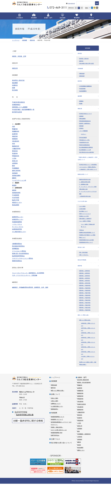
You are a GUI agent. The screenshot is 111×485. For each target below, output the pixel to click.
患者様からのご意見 (84, 217)
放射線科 (15, 173)
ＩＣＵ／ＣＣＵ (17, 224)
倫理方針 (81, 61)
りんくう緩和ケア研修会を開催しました (88, 226)
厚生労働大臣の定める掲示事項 (86, 152)
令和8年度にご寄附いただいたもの (88, 326)
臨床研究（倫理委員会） (85, 124)
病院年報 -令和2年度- (84, 281)
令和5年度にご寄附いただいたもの (88, 340)
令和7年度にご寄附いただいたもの (88, 330)
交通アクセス (55, 440)
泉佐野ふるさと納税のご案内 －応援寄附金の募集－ (87, 364)
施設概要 (15, 82)
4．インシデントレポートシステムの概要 (88, 193)
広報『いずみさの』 (84, 255)
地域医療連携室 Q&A (56, 434)
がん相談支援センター (19, 231)
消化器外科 (80, 408)
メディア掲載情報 (83, 131)
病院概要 (24, 40)
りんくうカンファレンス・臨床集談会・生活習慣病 (28, 273)
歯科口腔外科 (16, 170)
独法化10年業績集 (82, 261)
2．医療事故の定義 (83, 185)
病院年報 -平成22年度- (85, 306)
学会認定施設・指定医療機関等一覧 (23, 109)
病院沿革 (15, 68)
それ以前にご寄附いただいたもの (88, 359)
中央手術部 (15, 197)
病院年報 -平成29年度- (85, 289)
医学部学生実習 (17, 112)
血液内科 (15, 134)
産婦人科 (15, 160)
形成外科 (15, 153)
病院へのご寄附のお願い (83, 316)
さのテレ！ (83, 134)
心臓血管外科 (16, 148)
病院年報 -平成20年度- (85, 311)
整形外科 (15, 151)
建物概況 (81, 101)
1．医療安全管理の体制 (84, 182)
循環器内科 (80, 397)
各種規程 (81, 116)
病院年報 (32, 40)
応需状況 (81, 128)
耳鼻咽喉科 (15, 168)
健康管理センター (17, 217)
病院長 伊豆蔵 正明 (19, 56)
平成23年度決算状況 (18, 102)
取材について (82, 238)
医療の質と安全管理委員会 (20, 253)
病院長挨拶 (81, 76)
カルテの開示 (82, 207)
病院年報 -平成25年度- (85, 299)
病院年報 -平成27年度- (85, 294)
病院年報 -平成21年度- (85, 308)
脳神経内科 (80, 394)
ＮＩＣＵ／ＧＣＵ (17, 226)
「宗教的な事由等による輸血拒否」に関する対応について (87, 159)
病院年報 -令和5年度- (84, 274)
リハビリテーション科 (19, 180)
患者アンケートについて (85, 214)
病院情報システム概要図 (19, 107)
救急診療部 (15, 205)
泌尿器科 (15, 163)
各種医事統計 (16, 104)
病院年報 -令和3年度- (84, 279)
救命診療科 (80, 449)
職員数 (80, 104)
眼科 (13, 165)
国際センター (81, 451)
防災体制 (15, 90)
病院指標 (81, 126)
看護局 (14, 185)
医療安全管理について (83, 175)
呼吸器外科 (15, 156)
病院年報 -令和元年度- (84, 284)
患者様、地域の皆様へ (57, 428)
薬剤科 (14, 190)
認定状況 (80, 81)
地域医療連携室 (17, 222)
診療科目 (15, 85)
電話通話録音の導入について (86, 243)
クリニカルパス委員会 (19, 251)
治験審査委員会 (17, 243)
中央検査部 (15, 195)
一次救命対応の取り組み (85, 197)
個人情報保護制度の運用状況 (86, 148)
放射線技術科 (16, 192)
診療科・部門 (82, 379)
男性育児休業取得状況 (84, 145)
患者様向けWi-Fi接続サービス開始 (87, 235)
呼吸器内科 (80, 400)
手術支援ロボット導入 (84, 140)
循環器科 (15, 138)
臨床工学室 (15, 200)
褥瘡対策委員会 (17, 261)
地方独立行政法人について (85, 114)
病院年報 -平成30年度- (85, 286)
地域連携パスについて (57, 420)
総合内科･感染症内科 (83, 381)
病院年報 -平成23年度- (85, 303)
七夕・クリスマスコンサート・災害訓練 (24, 275)
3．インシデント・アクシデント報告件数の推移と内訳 (88, 188)
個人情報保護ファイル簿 (85, 150)
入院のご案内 (54, 402)
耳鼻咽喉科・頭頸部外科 (84, 435)
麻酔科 (14, 178)
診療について (55, 395)
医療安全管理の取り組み (85, 180)
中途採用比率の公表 (84, 143)
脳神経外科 (15, 146)
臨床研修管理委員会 (18, 256)
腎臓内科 (15, 129)
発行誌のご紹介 (81, 248)
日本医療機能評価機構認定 (85, 86)
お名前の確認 (82, 209)
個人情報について (83, 212)
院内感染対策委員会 (18, 246)
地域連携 (54, 414)
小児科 (14, 158)
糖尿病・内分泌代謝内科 (84, 383)
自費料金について (56, 405)
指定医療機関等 (83, 91)
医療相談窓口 (54, 410)
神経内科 (15, 136)
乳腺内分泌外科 (81, 405)
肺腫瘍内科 (15, 131)
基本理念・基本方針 (84, 58)
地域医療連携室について (57, 418)
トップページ (15, 40)
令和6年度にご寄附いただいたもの (88, 335)
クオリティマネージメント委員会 (22, 258)
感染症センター (17, 202)
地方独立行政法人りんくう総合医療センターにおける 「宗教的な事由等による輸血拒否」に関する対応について (88, 168)
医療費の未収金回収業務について (87, 233)
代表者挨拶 (80, 68)
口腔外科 (79, 438)
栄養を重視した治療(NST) (85, 219)
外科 (13, 143)
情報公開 (80, 109)
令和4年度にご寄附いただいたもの (88, 345)
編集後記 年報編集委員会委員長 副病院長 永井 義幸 (30, 287)
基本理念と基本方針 (18, 80)
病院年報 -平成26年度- (85, 296)
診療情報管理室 (17, 229)
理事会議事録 (82, 119)
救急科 (79, 446)
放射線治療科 (16, 175)
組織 (13, 87)
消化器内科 (15, 141)
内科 (13, 126)
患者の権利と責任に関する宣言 (86, 63)
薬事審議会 (15, 248)
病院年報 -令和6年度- (84, 272)
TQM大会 (81, 231)
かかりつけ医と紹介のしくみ (59, 431)
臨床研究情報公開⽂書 (24, 416)
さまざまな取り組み (82, 202)
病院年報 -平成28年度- (85, 291)
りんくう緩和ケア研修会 (85, 222)
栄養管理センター (17, 219)
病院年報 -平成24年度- (85, 301)
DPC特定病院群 (83, 138)
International (71, 3)
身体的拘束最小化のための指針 (86, 240)
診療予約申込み (55, 436)
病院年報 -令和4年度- (84, 277)
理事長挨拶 (81, 73)
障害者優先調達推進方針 (85, 121)
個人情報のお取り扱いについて (61, 444)
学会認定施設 (82, 88)
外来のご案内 (54, 399)
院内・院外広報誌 (83, 253)
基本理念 (80, 53)
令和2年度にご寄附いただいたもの (88, 354)
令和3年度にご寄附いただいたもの (88, 349)
